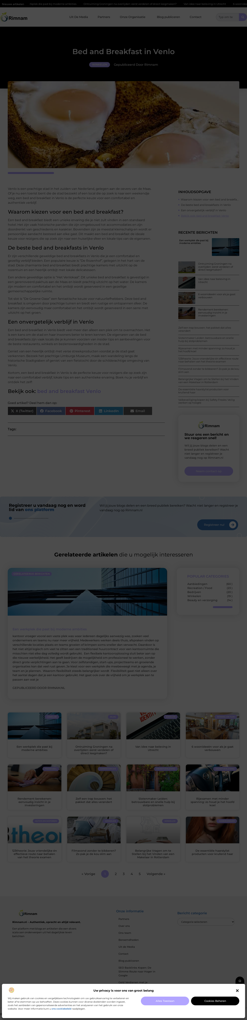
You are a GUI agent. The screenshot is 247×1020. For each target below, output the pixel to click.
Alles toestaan (165, 1000)
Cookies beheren (215, 1000)
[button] (237, 991)
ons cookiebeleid (61, 1008)
